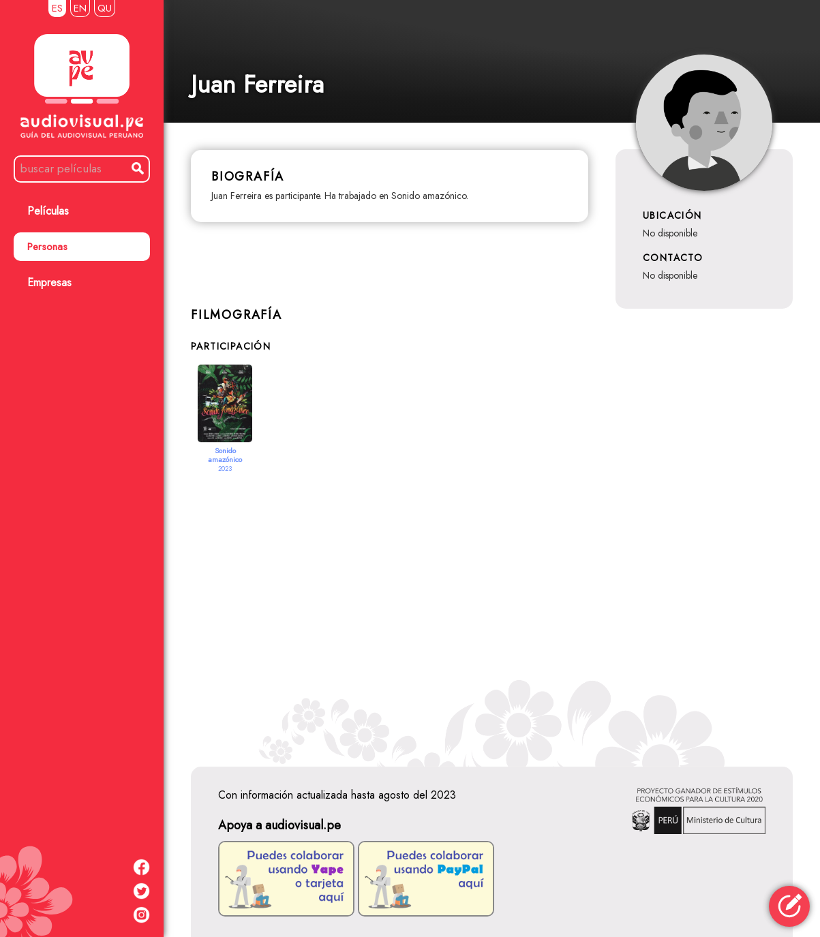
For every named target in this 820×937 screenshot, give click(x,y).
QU (104, 8)
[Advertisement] (491, 603)
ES (57, 8)
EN (80, 8)
